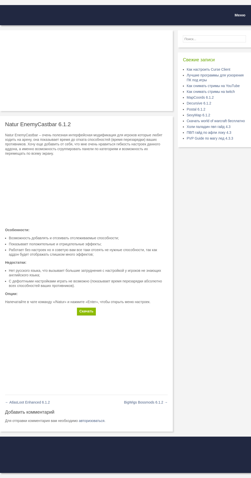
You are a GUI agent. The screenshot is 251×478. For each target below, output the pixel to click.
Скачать (86, 311)
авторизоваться (91, 421)
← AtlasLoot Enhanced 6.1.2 (27, 402)
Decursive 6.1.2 (199, 103)
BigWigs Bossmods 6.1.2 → (146, 402)
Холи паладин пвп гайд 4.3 (209, 127)
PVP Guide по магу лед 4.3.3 (210, 138)
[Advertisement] (86, 70)
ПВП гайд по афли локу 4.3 (209, 132)
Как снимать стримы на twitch (211, 92)
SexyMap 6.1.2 (198, 115)
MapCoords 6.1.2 (200, 97)
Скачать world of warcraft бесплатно (216, 121)
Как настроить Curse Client (208, 69)
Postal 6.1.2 (196, 109)
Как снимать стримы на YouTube (213, 86)
